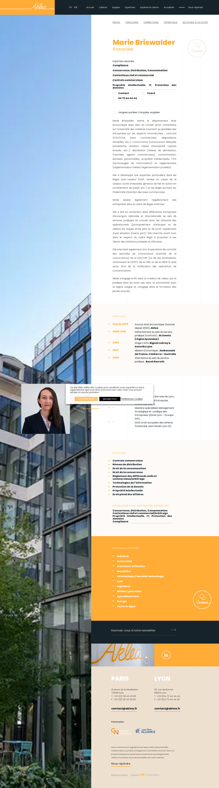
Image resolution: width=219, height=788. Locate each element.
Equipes (116, 7)
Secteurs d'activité (195, 22)
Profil (116, 22)
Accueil (90, 7)
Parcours (132, 22)
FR (70, 7)
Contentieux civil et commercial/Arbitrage (140, 513)
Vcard (148, 93)
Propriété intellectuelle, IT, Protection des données (144, 86)
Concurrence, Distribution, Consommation (140, 70)
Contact (121, 93)
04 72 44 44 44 (127, 98)
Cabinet (103, 7)
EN (75, 7)
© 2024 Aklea (152, 775)
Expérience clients (149, 7)
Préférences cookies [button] (132, 398)
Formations (151, 22)
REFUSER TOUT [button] (110, 399)
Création (138, 775)
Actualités (169, 7)
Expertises (130, 7)
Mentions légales (119, 775)
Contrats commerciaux (128, 80)
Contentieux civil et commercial (133, 75)
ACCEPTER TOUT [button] (86, 399)
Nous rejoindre (195, 7)
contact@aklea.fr (124, 708)
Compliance (120, 65)
